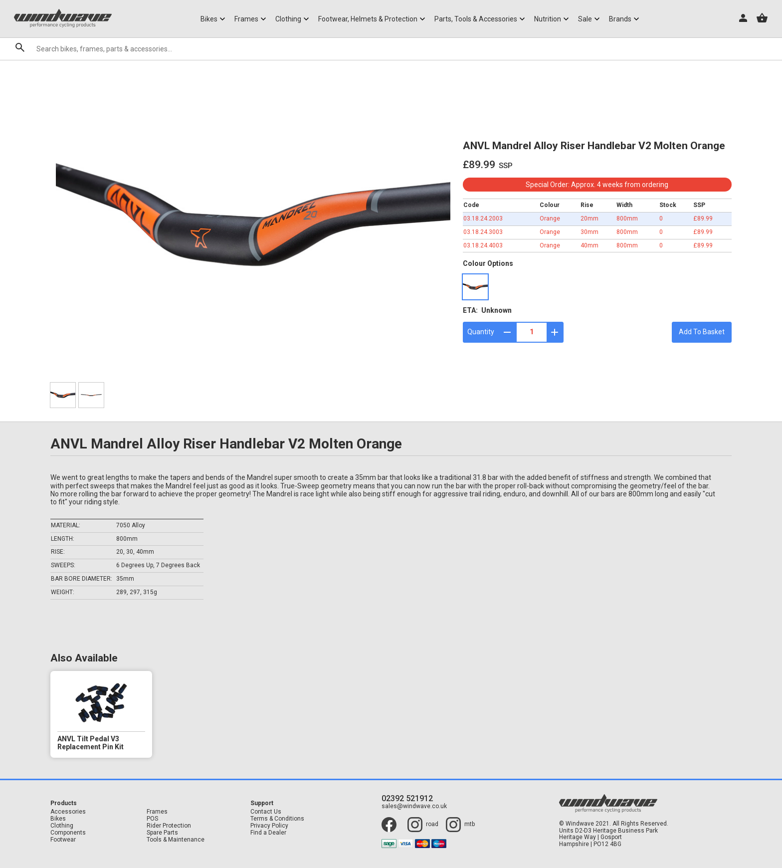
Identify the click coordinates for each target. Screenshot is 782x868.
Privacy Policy (269, 826)
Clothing (61, 826)
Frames (157, 812)
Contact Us (265, 812)
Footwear (63, 840)
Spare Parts (162, 833)
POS (152, 819)
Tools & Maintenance (175, 840)
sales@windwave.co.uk (414, 806)
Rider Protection (169, 826)
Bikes (58, 819)
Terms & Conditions (277, 819)
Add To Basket (702, 332)
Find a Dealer (268, 833)
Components (68, 833)
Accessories (68, 812)
